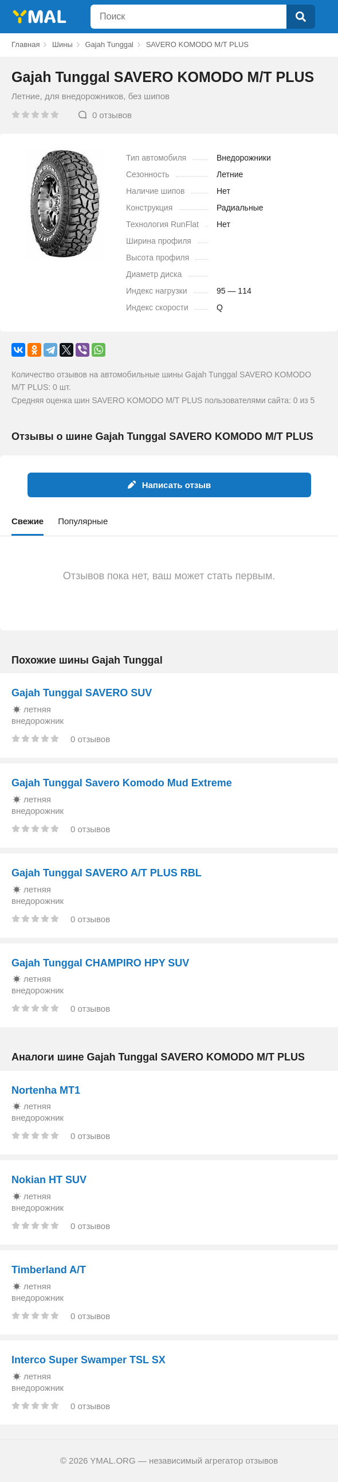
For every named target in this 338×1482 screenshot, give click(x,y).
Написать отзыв (169, 485)
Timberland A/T (48, 1270)
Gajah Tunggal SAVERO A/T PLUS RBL (106, 873)
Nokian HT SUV (49, 1179)
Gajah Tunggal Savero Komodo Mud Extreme (121, 783)
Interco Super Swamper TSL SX (88, 1360)
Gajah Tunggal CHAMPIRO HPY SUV (100, 963)
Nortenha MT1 (45, 1090)
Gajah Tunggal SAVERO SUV (81, 693)
